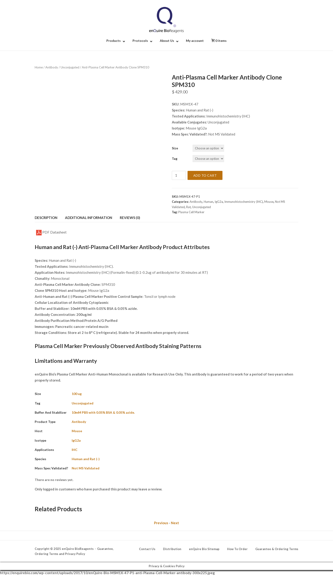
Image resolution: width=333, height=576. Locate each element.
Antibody (51, 67)
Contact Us (147, 549)
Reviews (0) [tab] (130, 218)
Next (175, 523)
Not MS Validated (85, 468)
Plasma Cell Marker (191, 212)
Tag (174, 158)
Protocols (140, 41)
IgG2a (219, 201)
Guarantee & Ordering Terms (276, 549)
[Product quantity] (179, 175)
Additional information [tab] (88, 218)
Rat (188, 207)
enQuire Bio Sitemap (204, 549)
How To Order (237, 549)
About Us (167, 41)
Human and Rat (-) (86, 459)
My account (195, 41)
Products (113, 41)
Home (39, 67)
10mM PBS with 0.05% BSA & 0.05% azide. (103, 412)
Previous (161, 523)
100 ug (77, 394)
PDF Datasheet (51, 232)
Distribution (172, 549)
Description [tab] (46, 218)
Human (208, 201)
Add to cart (205, 175)
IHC (74, 450)
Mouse (269, 201)
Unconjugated (70, 67)
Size (175, 148)
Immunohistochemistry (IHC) (243, 201)
